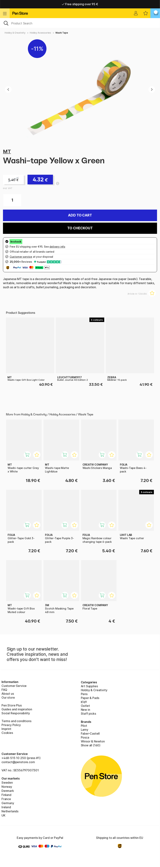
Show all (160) (91, 745)
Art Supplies (89, 686)
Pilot (84, 726)
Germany (7, 803)
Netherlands (9, 811)
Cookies (7, 733)
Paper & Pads (90, 698)
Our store (8, 697)
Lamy (84, 729)
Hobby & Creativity (15, 32)
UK (3, 815)
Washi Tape (61, 32)
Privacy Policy (11, 725)
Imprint (6, 729)
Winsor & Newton (93, 741)
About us (7, 693)
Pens (84, 694)
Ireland (6, 807)
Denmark (7, 791)
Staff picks (88, 713)
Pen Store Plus (11, 705)
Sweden (7, 782)
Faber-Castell (90, 733)
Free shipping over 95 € (80, 4)
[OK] (80, 23)
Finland (6, 795)
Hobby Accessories (40, 32)
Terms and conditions (16, 721)
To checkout (80, 228)
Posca (85, 737)
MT (7, 151)
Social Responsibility (15, 713)
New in (85, 709)
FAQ (4, 690)
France (6, 799)
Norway (6, 787)
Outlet (85, 706)
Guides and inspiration (16, 709)
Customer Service (14, 686)
